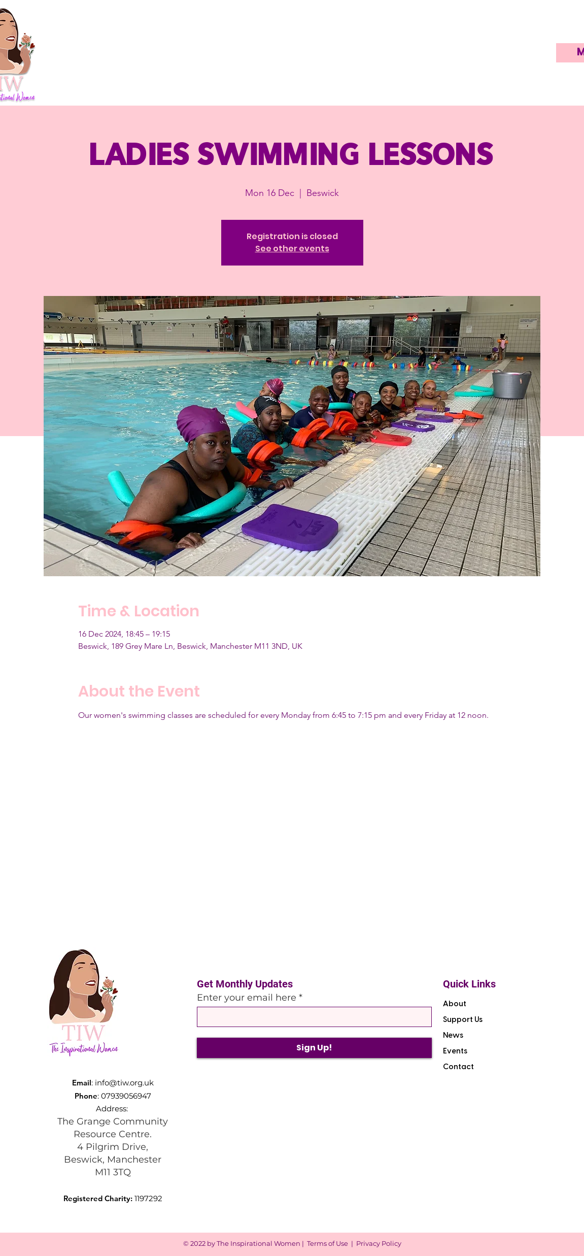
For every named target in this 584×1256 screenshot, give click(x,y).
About (454, 1004)
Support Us (463, 1020)
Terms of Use (327, 1243)
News (453, 1036)
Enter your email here (246, 997)
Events (455, 1051)
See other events (292, 248)
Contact (458, 1067)
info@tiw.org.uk (124, 1082)
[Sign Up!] (314, 1048)
